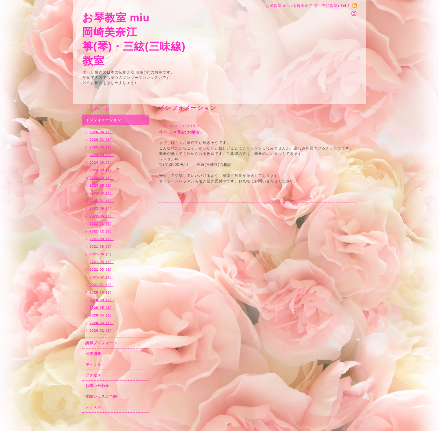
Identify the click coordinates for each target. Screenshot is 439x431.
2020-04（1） (102, 315)
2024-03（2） (102, 170)
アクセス (93, 375)
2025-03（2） (102, 147)
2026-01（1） (102, 139)
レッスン (93, 407)
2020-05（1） (102, 307)
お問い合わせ (97, 386)
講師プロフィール (101, 343)
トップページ (97, 109)
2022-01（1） (102, 223)
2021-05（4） (102, 262)
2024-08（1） (102, 162)
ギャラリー (95, 364)
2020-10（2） (102, 292)
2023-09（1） (102, 178)
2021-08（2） (102, 246)
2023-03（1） (102, 185)
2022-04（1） (102, 216)
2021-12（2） (102, 231)
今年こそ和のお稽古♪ (181, 132)
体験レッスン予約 (101, 396)
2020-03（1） (102, 323)
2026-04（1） (102, 132)
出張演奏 (93, 354)
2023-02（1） (102, 193)
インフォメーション (103, 120)
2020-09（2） (102, 300)
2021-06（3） (102, 254)
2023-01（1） (102, 201)
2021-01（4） (102, 285)
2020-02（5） (102, 330)
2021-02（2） (102, 277)
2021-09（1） (102, 239)
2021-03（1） (102, 269)
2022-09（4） (102, 208)
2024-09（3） (102, 155)
